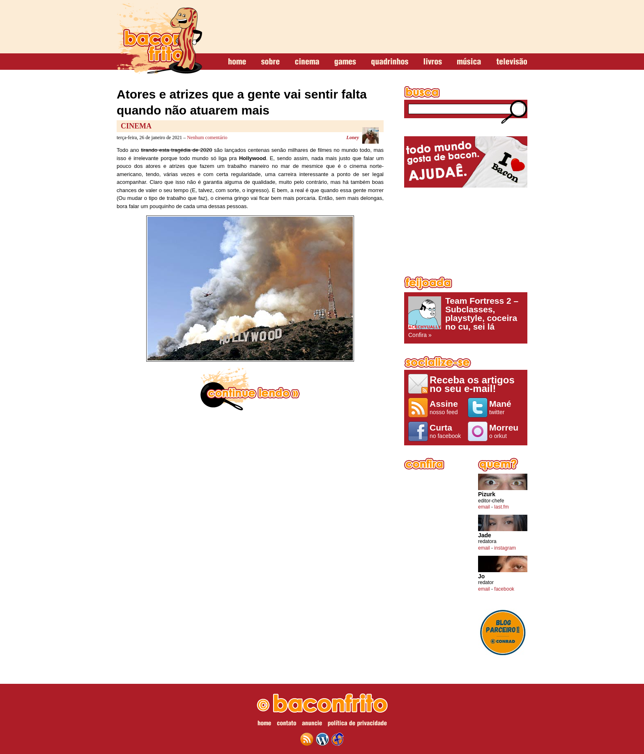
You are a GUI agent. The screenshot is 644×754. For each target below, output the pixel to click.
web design (337, 739)
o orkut (506, 431)
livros (432, 62)
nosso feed (447, 407)
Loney (352, 137)
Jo (481, 576)
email (484, 507)
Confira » (465, 317)
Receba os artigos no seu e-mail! (472, 384)
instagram (505, 548)
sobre (270, 62)
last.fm (501, 507)
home (237, 62)
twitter (506, 407)
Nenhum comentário (207, 137)
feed (306, 739)
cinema (307, 62)
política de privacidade (357, 724)
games (345, 62)
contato (286, 724)
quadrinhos (389, 62)
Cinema (136, 126)
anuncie (312, 724)
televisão (511, 62)
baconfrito (159, 38)
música (469, 62)
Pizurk (486, 494)
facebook (504, 589)
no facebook (447, 431)
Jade (484, 535)
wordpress (322, 739)
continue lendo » (250, 389)
